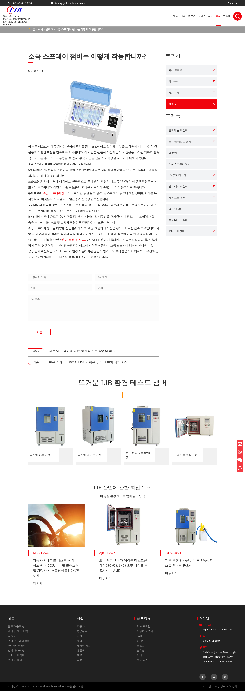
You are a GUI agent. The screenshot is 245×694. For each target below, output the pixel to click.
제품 (175, 16)
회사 (218, 16)
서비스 (202, 16)
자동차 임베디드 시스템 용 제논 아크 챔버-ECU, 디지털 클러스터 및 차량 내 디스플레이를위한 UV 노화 (56, 570)
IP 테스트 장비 (177, 231)
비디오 (141, 643)
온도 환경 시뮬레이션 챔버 (139, 455)
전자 (79, 638)
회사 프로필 (175, 70)
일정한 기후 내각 (42, 455)
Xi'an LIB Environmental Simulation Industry (42, 689)
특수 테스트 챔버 (178, 220)
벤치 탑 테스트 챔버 (180, 141)
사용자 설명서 (145, 634)
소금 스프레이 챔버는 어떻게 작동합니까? (79, 29)
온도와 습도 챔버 (178, 130)
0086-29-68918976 (20, 3)
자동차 (81, 629)
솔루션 (192, 16)
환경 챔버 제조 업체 (74, 239)
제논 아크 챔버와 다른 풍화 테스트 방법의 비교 (82, 351)
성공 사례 (174, 92)
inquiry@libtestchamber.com (68, 3)
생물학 (81, 653)
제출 (39, 332)
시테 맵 (207, 689)
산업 (182, 16)
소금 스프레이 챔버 (55, 193)
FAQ (139, 638)
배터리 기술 (83, 648)
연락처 (227, 16)
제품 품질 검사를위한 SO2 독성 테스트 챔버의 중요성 (189, 565)
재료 (79, 658)
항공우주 (82, 634)
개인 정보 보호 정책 (226, 689)
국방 (79, 662)
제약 (79, 643)
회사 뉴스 (174, 81)
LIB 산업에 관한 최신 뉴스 (122, 489)
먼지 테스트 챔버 (178, 186)
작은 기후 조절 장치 (186, 455)
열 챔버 (173, 152)
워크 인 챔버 (176, 208)
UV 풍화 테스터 (177, 175)
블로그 (49, 29)
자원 (210, 16)
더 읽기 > (39, 586)
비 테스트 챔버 (177, 197)
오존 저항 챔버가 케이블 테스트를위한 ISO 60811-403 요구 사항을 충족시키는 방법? (123, 568)
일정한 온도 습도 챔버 (90, 455)
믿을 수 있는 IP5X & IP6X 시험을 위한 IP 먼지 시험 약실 (88, 362)
